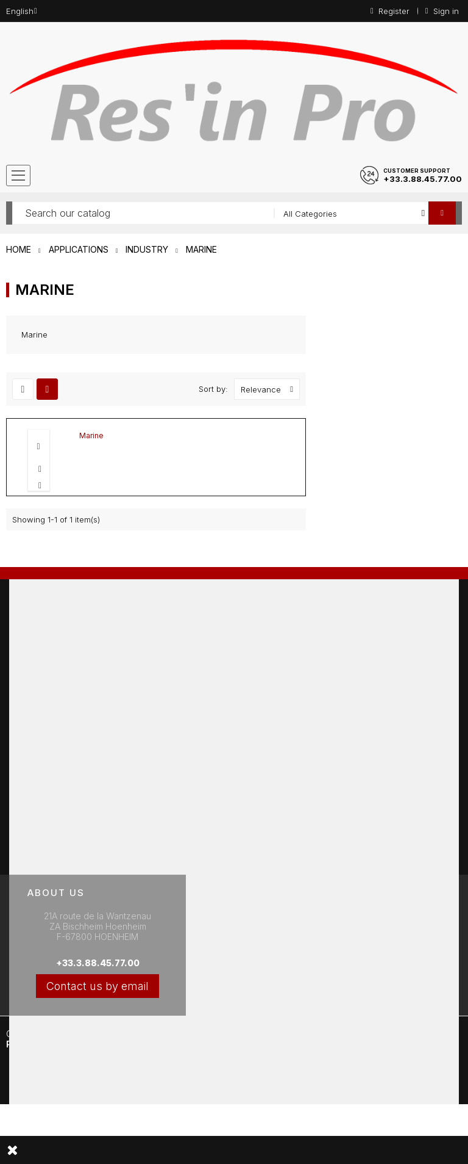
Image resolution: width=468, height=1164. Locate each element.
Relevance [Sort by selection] (270, 389)
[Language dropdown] (21, 11)
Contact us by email (97, 986)
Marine (91, 435)
